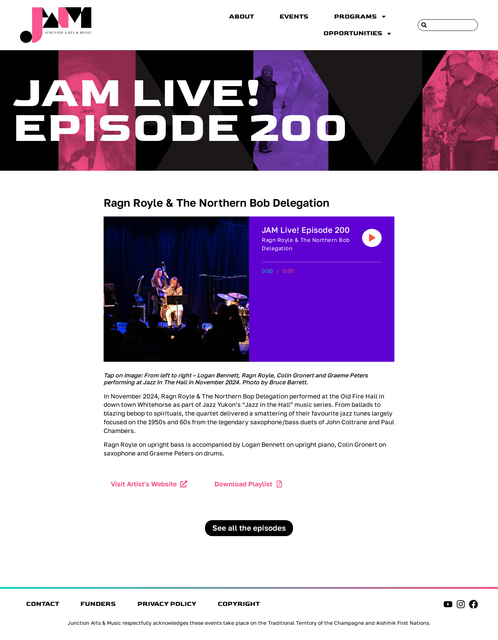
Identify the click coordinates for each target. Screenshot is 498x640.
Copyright (252, 604)
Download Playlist (244, 484)
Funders (103, 604)
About (241, 16)
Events (294, 16)
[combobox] (448, 25)
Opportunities (358, 33)
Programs (360, 16)
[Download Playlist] (280, 484)
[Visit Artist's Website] (184, 484)
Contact (43, 604)
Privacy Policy (176, 604)
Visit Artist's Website (144, 484)
